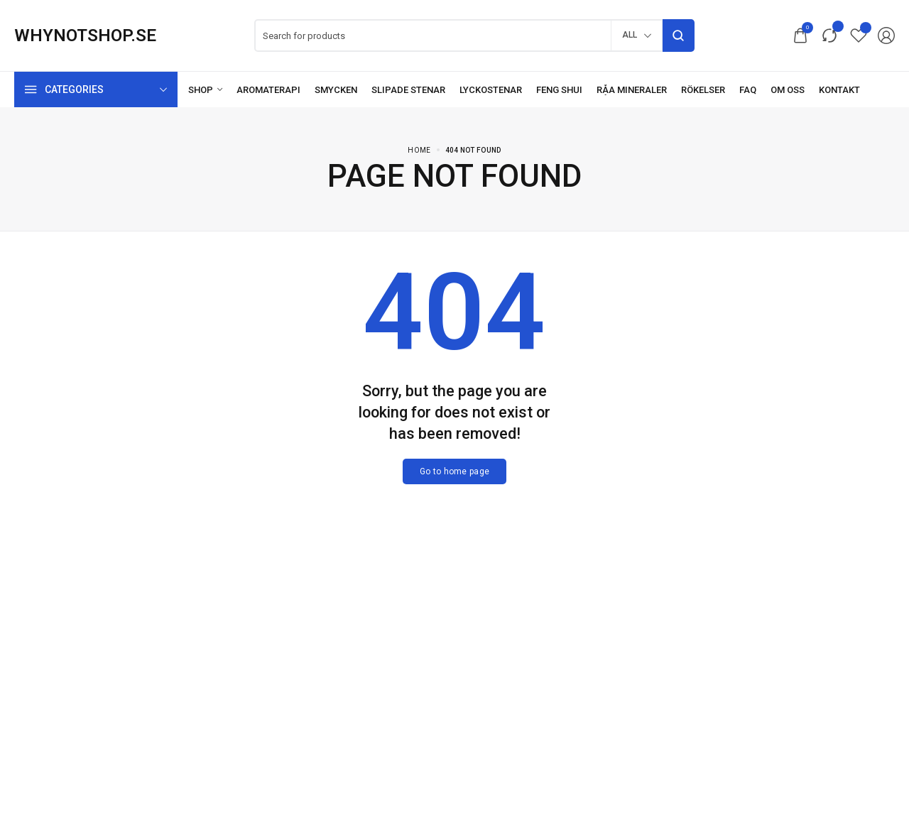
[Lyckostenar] (490, 89)
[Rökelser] (703, 89)
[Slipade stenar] (408, 89)
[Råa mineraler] (632, 89)
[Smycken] (336, 89)
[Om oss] (788, 89)
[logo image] (85, 35)
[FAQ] (747, 89)
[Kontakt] (839, 89)
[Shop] (205, 89)
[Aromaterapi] (268, 89)
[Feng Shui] (559, 89)
